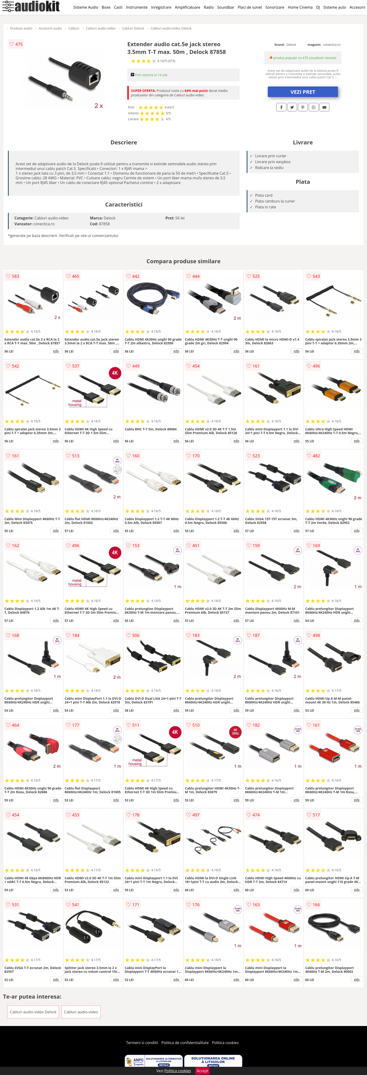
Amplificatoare (187, 7)
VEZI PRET (302, 91)
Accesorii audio (50, 28)
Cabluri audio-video (101, 28)
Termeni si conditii (142, 1042)
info (56, 351)
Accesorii (357, 7)
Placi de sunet (250, 7)
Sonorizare (274, 7)
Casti (118, 7)
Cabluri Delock (133, 28)
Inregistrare (161, 7)
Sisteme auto (334, 7)
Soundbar (225, 7)
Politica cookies (225, 1042)
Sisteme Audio (85, 7)
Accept (202, 1070)
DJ (318, 7)
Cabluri (73, 28)
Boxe (106, 7)
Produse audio (21, 28)
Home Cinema (300, 7)
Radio (209, 7)
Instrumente (136, 7)
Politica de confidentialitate (185, 1042)
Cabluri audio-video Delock (171, 28)
